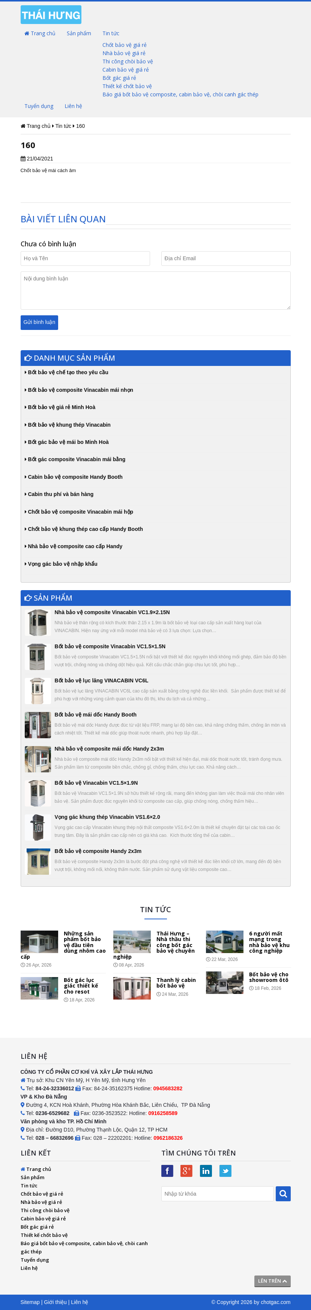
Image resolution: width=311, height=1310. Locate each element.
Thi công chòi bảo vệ (127, 61)
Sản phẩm (79, 33)
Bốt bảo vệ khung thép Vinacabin (68, 425)
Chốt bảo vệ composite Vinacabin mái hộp (79, 512)
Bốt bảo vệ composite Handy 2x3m (98, 851)
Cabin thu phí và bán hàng (59, 494)
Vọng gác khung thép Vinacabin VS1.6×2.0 (107, 817)
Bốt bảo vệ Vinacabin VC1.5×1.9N (96, 783)
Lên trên (272, 1280)
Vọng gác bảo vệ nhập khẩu (61, 564)
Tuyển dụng (38, 105)
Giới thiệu (55, 1302)
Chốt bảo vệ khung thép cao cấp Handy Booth (84, 529)
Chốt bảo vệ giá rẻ (124, 44)
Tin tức (110, 33)
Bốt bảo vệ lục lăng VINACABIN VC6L (102, 680)
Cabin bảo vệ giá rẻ (125, 69)
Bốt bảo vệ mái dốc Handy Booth (96, 715)
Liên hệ (73, 105)
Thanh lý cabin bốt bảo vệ (176, 982)
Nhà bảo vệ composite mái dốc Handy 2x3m (109, 749)
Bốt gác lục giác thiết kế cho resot (81, 985)
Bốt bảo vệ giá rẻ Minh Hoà (60, 407)
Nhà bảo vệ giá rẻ (124, 53)
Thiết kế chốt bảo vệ (127, 86)
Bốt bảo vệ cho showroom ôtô (268, 977)
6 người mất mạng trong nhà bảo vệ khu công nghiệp (269, 942)
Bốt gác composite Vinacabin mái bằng (75, 459)
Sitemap (30, 1302)
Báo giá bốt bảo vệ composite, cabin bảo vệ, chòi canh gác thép (180, 94)
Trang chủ (40, 33)
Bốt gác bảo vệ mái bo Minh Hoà (67, 442)
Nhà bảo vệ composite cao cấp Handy (74, 546)
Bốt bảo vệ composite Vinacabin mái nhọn (79, 390)
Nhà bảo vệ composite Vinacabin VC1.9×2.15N (112, 612)
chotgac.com (275, 1302)
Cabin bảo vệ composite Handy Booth (74, 477)
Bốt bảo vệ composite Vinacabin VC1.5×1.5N (110, 646)
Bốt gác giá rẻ (119, 77)
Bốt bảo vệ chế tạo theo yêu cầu (66, 372)
